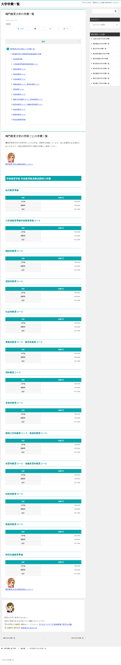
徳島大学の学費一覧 (9, 638)
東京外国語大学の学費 (100, 58)
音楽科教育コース (19, 94)
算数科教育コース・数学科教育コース (26, 84)
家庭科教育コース (19, 114)
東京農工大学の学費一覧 (101, 83)
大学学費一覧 (10, 3)
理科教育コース (18, 89)
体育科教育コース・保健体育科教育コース (28, 104)
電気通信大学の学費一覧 (101, 44)
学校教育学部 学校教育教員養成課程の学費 (26, 54)
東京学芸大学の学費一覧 (101, 68)
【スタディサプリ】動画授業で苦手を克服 (55, 624)
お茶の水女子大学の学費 (101, 39)
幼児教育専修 (17, 59)
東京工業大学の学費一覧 (101, 78)
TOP (10, 648)
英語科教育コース (19, 74)
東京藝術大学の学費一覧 (101, 73)
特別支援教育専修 (19, 119)
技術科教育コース (19, 109)
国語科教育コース (19, 69)
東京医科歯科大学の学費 (101, 54)
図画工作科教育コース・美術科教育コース (28, 99)
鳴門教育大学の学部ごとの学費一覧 (22, 49)
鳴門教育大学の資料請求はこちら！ (19, 164)
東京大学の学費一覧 (99, 48)
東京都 (8, 24)
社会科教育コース (19, 79)
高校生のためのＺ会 (29, 628)
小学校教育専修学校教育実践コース (25, 64)
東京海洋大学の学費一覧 (101, 63)
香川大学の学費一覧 (77, 638)
